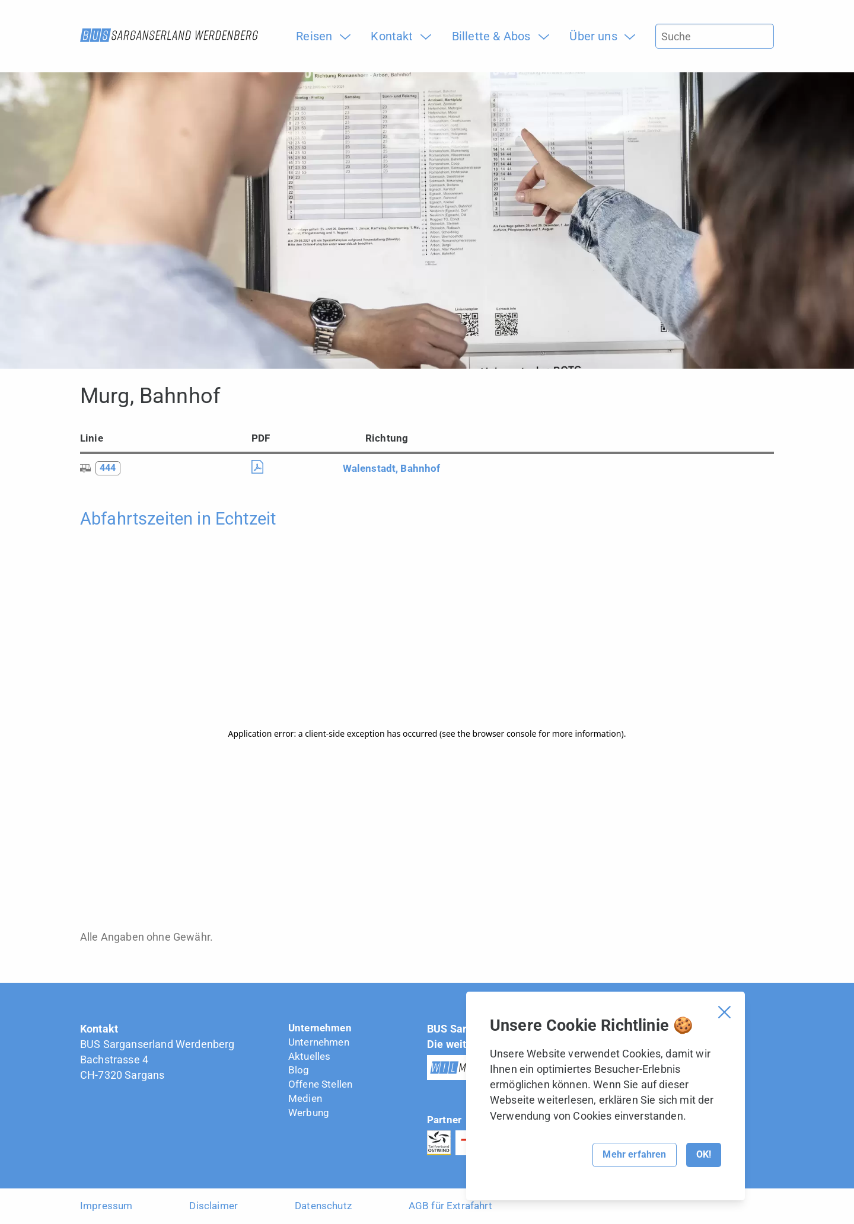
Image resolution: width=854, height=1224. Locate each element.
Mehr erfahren (634, 1154)
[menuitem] (318, 36)
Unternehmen (320, 1028)
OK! (703, 1154)
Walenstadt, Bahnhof (392, 468)
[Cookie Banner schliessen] (724, 1012)
